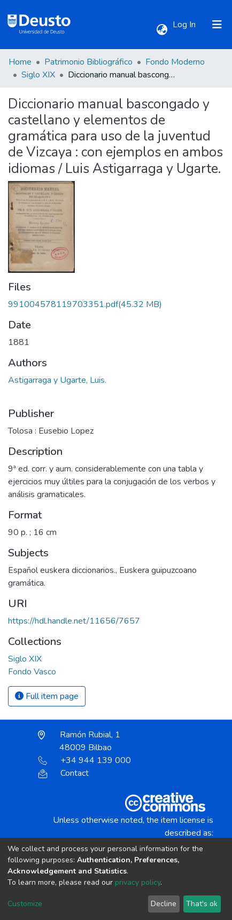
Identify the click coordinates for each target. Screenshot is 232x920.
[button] (162, 29)
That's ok (202, 904)
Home (20, 62)
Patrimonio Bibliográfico (88, 62)
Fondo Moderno (175, 62)
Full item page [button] (47, 696)
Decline (163, 904)
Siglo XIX (38, 75)
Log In (185, 24)
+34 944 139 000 (84, 760)
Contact (63, 773)
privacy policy (137, 882)
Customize (24, 904)
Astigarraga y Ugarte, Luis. (57, 380)
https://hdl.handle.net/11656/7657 (74, 621)
